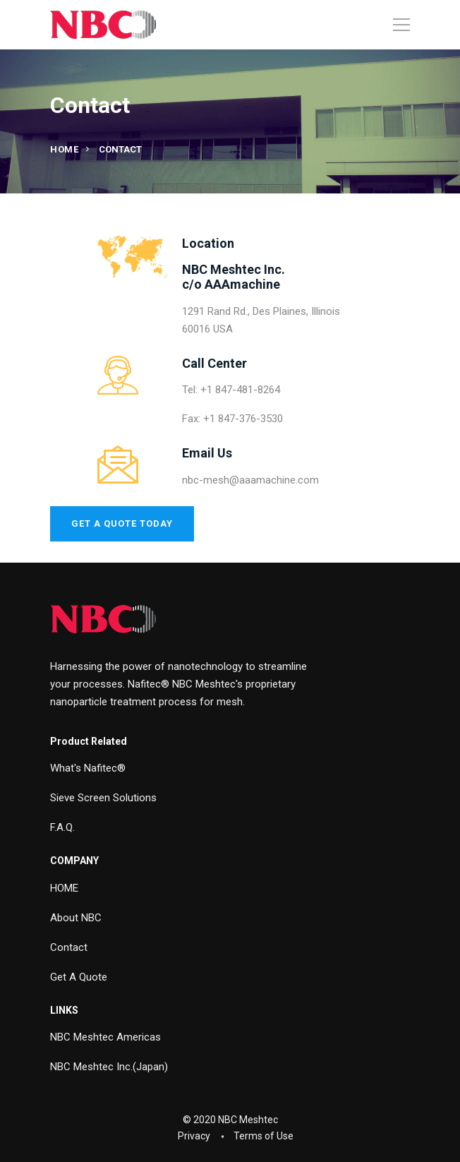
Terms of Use (263, 1136)
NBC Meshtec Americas (105, 1037)
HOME (64, 888)
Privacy (194, 1136)
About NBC (76, 917)
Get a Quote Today (122, 523)
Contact (68, 947)
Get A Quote (78, 977)
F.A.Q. (62, 827)
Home (64, 149)
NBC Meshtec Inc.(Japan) (109, 1066)
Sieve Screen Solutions (103, 797)
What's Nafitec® (88, 768)
